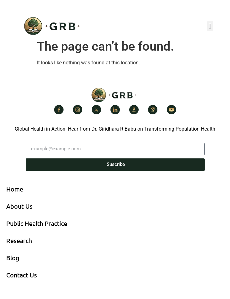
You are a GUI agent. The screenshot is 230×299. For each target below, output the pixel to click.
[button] (210, 26)
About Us (19, 206)
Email (32, 140)
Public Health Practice (36, 223)
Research (19, 240)
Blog (12, 258)
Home (14, 189)
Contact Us (21, 275)
